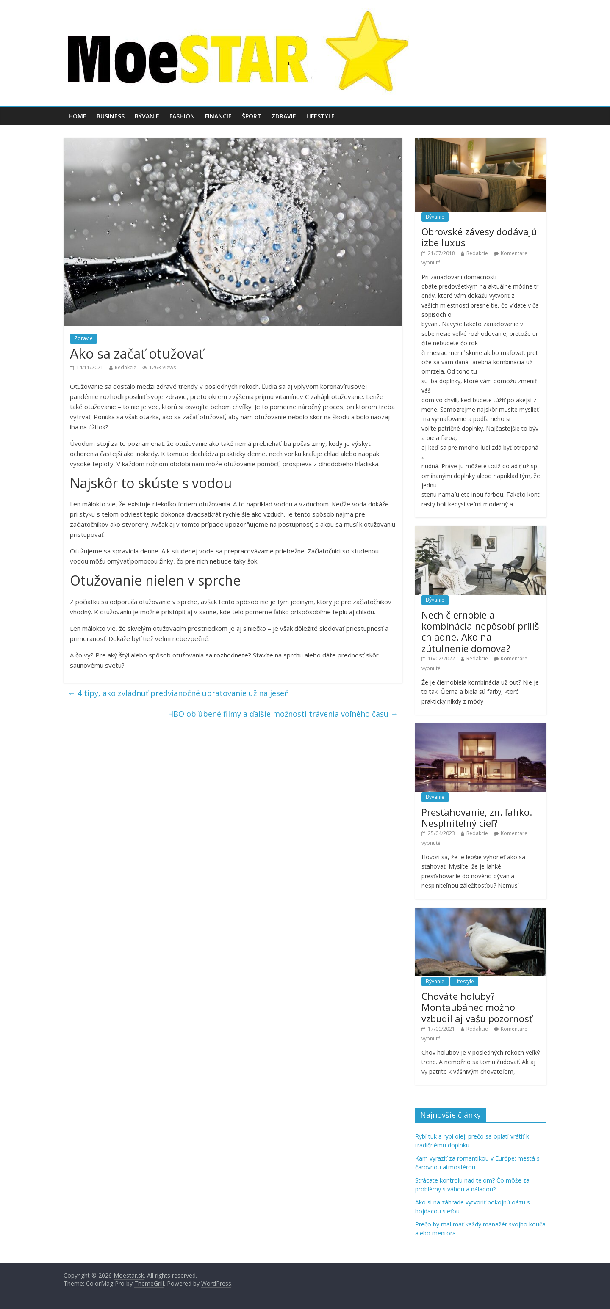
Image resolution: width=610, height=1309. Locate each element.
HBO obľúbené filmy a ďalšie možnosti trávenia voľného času (283, 714)
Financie (218, 116)
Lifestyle (320, 116)
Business (111, 116)
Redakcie (125, 367)
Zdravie (284, 116)
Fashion (182, 116)
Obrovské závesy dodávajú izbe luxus (479, 237)
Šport (251, 116)
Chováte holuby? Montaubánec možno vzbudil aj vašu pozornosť (476, 1007)
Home (77, 116)
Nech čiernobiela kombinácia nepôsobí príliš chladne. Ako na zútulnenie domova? (480, 631)
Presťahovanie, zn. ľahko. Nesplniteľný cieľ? (476, 817)
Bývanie (147, 116)
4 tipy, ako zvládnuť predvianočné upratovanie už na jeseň (178, 693)
